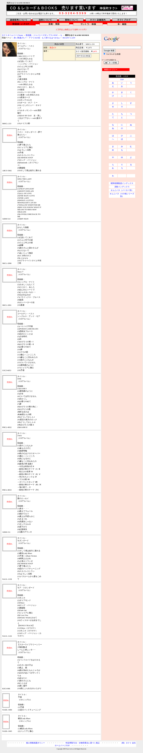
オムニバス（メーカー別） (122, 190)
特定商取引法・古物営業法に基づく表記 (83, 743)
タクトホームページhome (12, 35)
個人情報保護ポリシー (35, 743)
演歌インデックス (122, 187)
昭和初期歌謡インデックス (122, 183)
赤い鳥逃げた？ (20, 38)
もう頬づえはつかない (51, 38)
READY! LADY (69, 38)
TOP (122, 79)
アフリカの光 (34, 38)
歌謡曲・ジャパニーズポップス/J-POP (41, 35)
